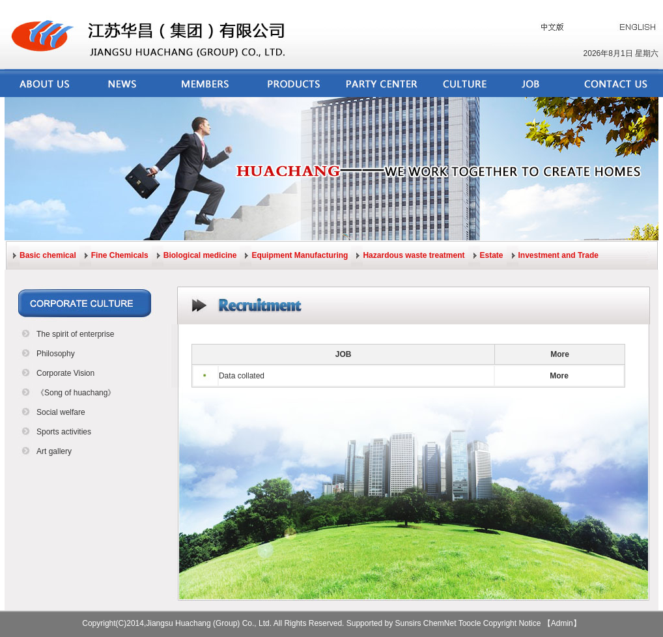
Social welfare (60, 412)
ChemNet (440, 623)
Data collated (241, 375)
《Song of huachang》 (75, 392)
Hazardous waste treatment (413, 255)
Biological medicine (200, 255)
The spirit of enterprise (75, 334)
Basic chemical (48, 255)
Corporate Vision (65, 373)
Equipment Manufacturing (299, 255)
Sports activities (63, 431)
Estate (491, 255)
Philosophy (55, 353)
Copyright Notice (512, 623)
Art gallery (54, 451)
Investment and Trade (558, 255)
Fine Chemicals (119, 255)
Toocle (469, 623)
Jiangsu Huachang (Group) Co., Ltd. (209, 623)
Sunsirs (408, 623)
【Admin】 (562, 623)
